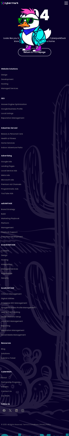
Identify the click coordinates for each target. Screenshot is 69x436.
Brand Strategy (8, 209)
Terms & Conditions (31, 424)
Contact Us (6, 391)
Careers (4, 386)
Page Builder (6, 273)
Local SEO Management (12, 321)
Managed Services (9, 88)
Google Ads (6, 161)
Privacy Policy (45, 424)
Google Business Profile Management (18, 307)
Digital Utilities (7, 298)
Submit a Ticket (8, 358)
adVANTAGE (6, 203)
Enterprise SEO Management (14, 303)
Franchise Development (12, 236)
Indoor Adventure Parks (12, 147)
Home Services (8, 143)
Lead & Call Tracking (10, 312)
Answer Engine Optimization (14, 104)
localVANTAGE (7, 288)
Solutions (5, 353)
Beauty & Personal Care (12, 134)
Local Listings (7, 113)
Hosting (4, 84)
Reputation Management (12, 118)
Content (5, 250)
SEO (3, 98)
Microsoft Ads (7, 179)
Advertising (6, 155)
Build (3, 214)
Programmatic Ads (9, 189)
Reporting (5, 325)
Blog (3, 349)
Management (7, 227)
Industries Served (9, 128)
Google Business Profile (12, 109)
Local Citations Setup (11, 316)
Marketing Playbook (10, 218)
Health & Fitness (8, 138)
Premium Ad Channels (11, 184)
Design (4, 74)
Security (5, 278)
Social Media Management (13, 335)
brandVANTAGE (8, 245)
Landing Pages (7, 166)
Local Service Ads (9, 170)
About (4, 377)
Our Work (5, 396)
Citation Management (11, 294)
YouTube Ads (7, 193)
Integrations (6, 264)
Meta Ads (5, 175)
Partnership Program (10, 382)
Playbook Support (9, 232)
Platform (5, 223)
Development (7, 79)
